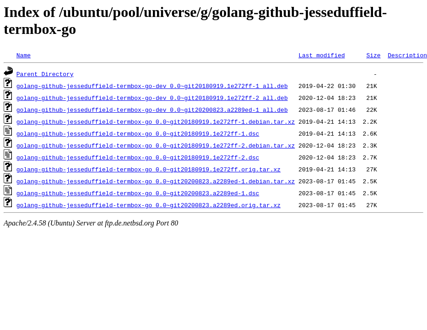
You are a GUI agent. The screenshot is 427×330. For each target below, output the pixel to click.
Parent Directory (45, 74)
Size (373, 55)
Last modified (321, 55)
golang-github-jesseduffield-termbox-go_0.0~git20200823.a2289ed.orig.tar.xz (148, 205)
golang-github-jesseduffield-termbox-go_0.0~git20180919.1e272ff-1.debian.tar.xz (155, 121)
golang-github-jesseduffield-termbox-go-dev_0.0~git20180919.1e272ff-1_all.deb (152, 86)
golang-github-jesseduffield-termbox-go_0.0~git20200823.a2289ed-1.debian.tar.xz (155, 181)
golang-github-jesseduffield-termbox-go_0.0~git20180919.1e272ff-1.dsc (137, 133)
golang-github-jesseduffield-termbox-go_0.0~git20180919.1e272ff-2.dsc (137, 157)
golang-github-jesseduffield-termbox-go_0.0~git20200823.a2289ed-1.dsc (137, 193)
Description (407, 55)
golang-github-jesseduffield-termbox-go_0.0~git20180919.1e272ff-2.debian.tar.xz (155, 145)
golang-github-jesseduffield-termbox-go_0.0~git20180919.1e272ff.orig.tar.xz (148, 169)
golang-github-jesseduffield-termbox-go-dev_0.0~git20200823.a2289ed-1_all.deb (152, 109)
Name (23, 55)
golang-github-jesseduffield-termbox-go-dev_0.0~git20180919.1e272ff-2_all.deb (152, 98)
